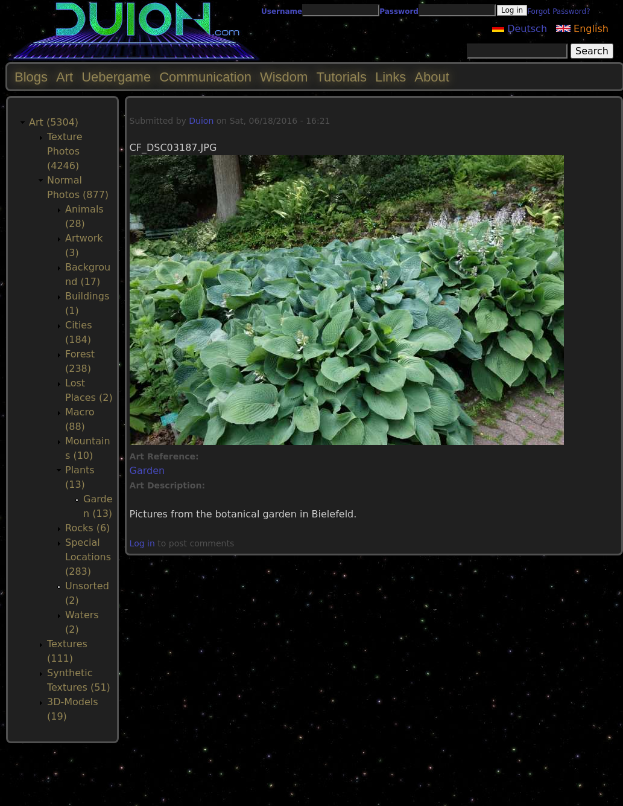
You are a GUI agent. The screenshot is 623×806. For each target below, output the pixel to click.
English (582, 28)
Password (399, 11)
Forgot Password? (558, 11)
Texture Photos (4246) (65, 151)
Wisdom (284, 77)
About (431, 77)
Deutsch (519, 28)
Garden (147, 470)
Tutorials (341, 77)
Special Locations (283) (88, 557)
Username (281, 11)
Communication (205, 77)
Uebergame (116, 77)
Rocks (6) (87, 528)
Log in (142, 543)
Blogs (31, 77)
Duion (201, 121)
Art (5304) (53, 122)
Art (64, 77)
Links (390, 77)
